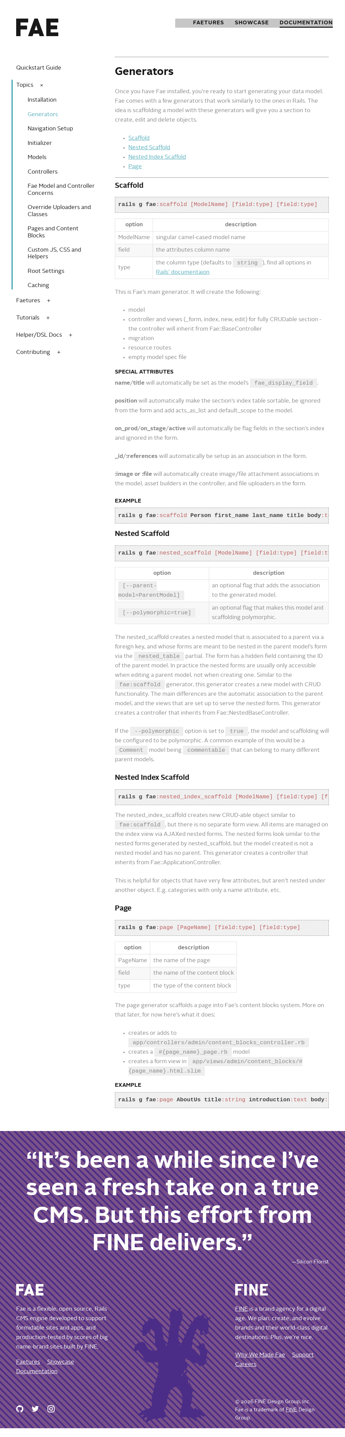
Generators (43, 115)
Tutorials (27, 318)
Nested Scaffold (149, 148)
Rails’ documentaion (183, 273)
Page (135, 167)
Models (37, 157)
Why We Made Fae (260, 1364)
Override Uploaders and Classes (59, 211)
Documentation (301, 23)
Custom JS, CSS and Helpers (54, 253)
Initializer (40, 143)
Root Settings (46, 271)
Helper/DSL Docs (39, 335)
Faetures (196, 23)
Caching (38, 285)
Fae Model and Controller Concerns (61, 189)
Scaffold (139, 138)
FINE (241, 1318)
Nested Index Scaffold (157, 157)
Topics (24, 85)
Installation (42, 100)
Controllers (43, 172)
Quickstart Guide (38, 68)
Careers (245, 1373)
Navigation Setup (50, 129)
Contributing (33, 352)
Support (303, 1364)
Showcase (243, 23)
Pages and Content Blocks (53, 232)
